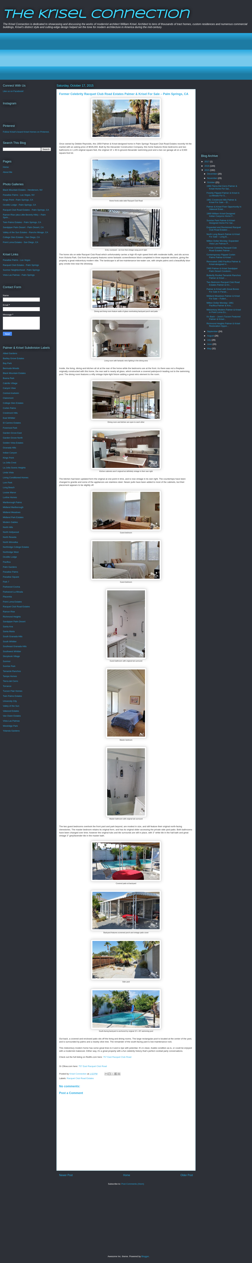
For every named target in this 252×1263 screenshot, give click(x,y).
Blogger (145, 1256)
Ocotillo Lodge (10, 557)
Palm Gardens (10, 567)
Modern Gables (10, 522)
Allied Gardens (10, 353)
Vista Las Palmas (11, 721)
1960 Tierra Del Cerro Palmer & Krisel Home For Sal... (221, 187)
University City (10, 701)
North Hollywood (11, 532)
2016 (207, 166)
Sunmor (7, 661)
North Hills (8, 527)
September (212, 331)
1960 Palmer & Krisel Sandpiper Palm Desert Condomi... (222, 269)
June (210, 344)
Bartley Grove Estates (13, 358)
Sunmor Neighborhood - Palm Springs (21, 270)
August (211, 335)
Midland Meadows (11, 512)
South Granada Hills (12, 636)
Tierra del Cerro (10, 681)
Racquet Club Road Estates (80, 1078)
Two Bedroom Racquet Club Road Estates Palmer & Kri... (223, 283)
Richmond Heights (12, 616)
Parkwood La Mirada (13, 592)
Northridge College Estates (16, 547)
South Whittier (10, 641)
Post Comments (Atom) (132, 1184)
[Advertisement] (106, 56)
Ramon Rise (9, 611)
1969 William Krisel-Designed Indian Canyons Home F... (220, 214)
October (211, 182)
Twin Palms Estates (12, 696)
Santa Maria (9, 631)
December (212, 174)
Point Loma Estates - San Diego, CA (20, 242)
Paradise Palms (10, 572)
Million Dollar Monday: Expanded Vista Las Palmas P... (222, 242)
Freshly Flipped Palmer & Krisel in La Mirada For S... (222, 194)
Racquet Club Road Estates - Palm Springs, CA (26, 210)
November (212, 178)
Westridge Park (10, 726)
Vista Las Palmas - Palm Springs (19, 275)
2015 (207, 170)
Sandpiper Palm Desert (14, 621)
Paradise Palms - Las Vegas (16, 260)
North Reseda (9, 537)
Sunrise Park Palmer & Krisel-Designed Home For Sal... (220, 221)
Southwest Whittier (12, 651)
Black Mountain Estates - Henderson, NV (23, 190)
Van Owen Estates (12, 716)
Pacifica (7, 562)
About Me (7, 172)
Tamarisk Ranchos (12, 671)
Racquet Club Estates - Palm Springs (21, 265)
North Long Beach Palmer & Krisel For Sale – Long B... (223, 235)
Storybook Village (11, 656)
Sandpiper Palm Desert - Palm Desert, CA (23, 227)
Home (126, 1175)
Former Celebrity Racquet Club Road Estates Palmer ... (221, 249)
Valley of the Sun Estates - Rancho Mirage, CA (25, 232)
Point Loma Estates (12, 601)
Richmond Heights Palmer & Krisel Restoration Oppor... (223, 324)
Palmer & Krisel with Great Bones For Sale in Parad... (222, 290)
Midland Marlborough (13, 507)
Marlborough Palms (12, 502)
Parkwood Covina (11, 587)
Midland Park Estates (13, 517)
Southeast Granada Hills (15, 646)
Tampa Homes (10, 676)
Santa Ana (8, 626)
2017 (207, 161)
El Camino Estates (12, 423)
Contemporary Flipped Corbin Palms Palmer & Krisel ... (220, 256)
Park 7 (6, 581)
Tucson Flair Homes (12, 691)
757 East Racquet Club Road (117, 1057)
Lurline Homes (10, 497)
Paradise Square (11, 577)
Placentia (7, 596)
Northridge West (11, 552)
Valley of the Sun (11, 706)
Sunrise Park (9, 666)
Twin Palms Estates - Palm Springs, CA (22, 222)
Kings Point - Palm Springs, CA (18, 200)
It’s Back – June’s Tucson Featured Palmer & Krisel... (223, 318)
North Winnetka (10, 542)
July (209, 340)
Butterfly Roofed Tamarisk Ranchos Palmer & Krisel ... (223, 276)
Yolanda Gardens (11, 731)
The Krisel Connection (96, 14)
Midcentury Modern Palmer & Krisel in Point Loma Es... (223, 311)
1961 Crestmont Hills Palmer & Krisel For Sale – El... (221, 201)
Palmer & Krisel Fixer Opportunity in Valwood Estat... (223, 208)
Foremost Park (10, 428)
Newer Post (66, 1175)
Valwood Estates (11, 711)
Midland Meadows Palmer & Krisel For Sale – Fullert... (223, 297)
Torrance (7, 686)
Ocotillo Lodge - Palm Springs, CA (19, 205)
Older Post (186, 1175)
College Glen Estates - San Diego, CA (21, 237)
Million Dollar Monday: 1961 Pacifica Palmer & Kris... (219, 304)
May (209, 348)
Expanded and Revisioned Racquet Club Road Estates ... (223, 228)
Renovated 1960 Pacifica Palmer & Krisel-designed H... (223, 262)
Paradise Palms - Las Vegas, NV (19, 195)
